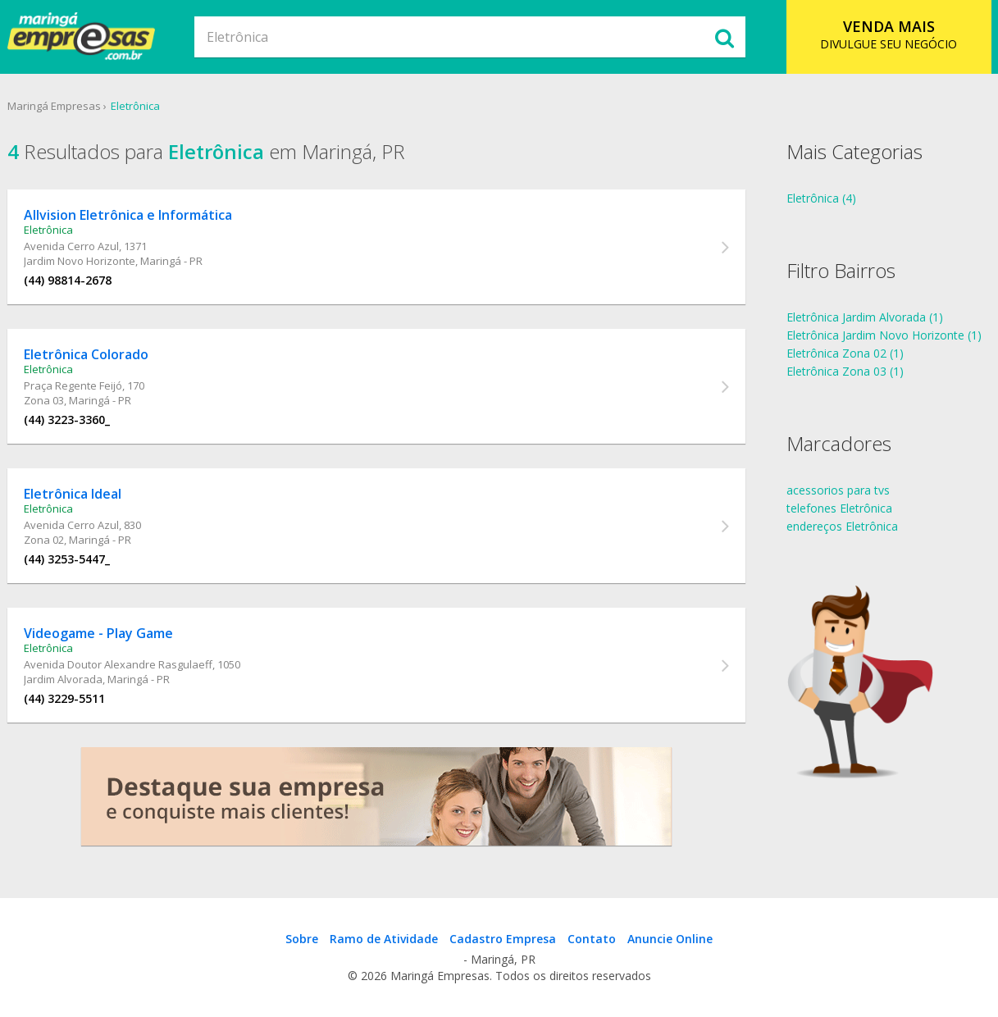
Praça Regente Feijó (73, 385)
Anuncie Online (670, 938)
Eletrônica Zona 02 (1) (845, 353)
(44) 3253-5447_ (67, 559)
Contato (591, 938)
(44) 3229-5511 (64, 698)
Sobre (301, 938)
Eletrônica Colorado (86, 354)
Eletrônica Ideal (72, 494)
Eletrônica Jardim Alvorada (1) (864, 317)
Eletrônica (135, 105)
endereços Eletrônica (842, 526)
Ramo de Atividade (384, 938)
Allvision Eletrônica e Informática (128, 215)
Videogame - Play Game (98, 633)
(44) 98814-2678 (68, 280)
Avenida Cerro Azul (71, 246)
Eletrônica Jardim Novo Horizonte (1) (884, 335)
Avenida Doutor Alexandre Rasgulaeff (118, 664)
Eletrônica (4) (821, 198)
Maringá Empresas (54, 105)
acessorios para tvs (838, 490)
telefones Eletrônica (839, 508)
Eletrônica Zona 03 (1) (845, 371)
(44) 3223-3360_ (67, 419)
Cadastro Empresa (502, 938)
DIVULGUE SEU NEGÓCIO (888, 34)
